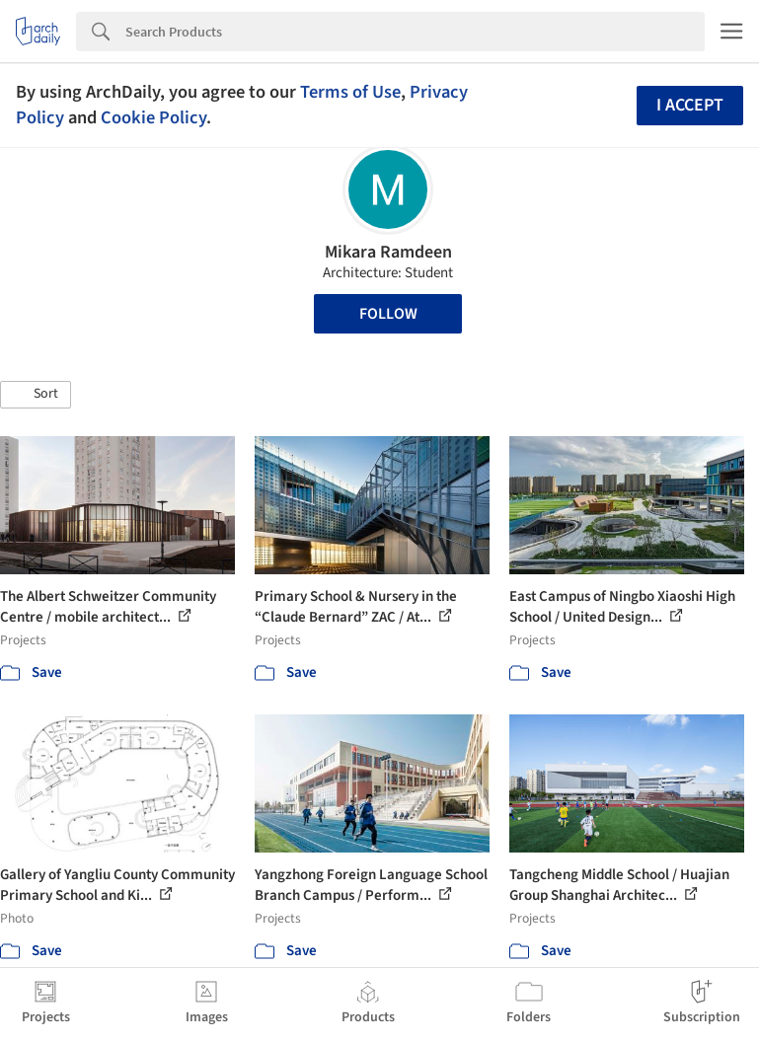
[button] (35, 395)
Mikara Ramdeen (388, 252)
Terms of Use (350, 92)
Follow (388, 314)
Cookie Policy (153, 117)
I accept (689, 105)
